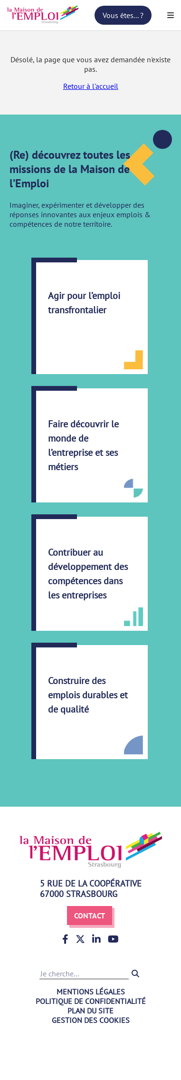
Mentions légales (91, 991)
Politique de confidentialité (91, 1001)
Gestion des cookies (91, 1020)
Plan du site (90, 1010)
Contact (89, 915)
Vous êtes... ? (123, 15)
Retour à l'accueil (90, 86)
